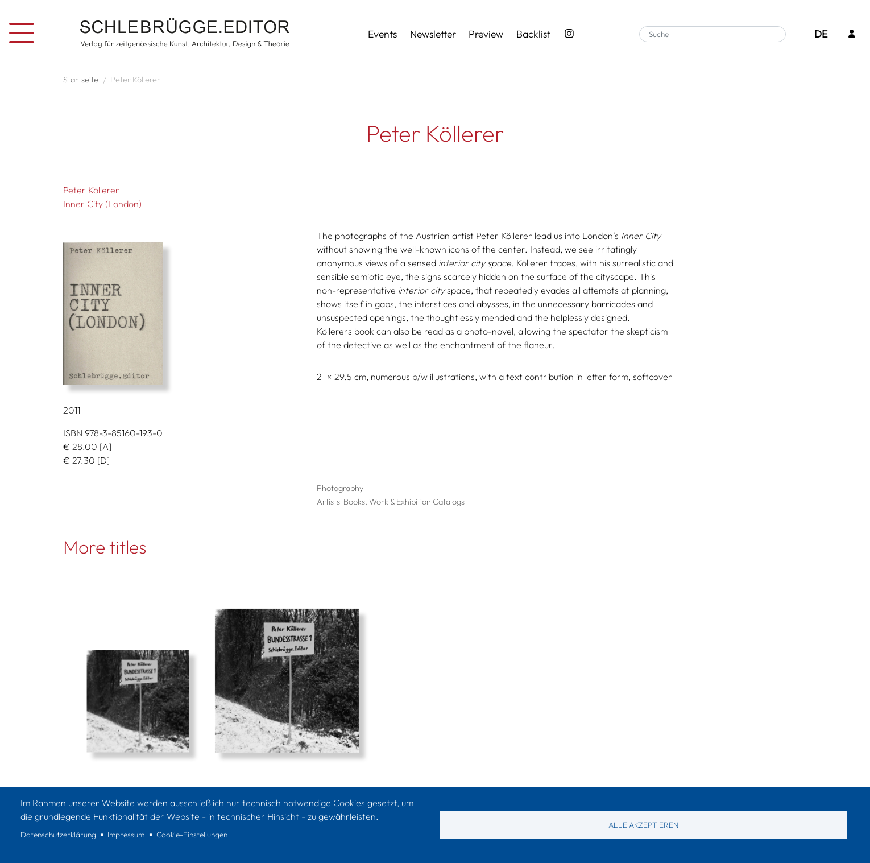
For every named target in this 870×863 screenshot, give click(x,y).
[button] (186, 313)
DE (820, 33)
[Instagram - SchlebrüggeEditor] (569, 34)
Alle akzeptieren (643, 825)
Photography (340, 488)
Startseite (80, 80)
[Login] (852, 34)
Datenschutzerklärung (58, 834)
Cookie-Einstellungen (191, 834)
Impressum (125, 834)
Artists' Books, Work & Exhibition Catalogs (391, 502)
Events (382, 33)
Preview (486, 33)
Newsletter (433, 33)
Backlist (533, 33)
